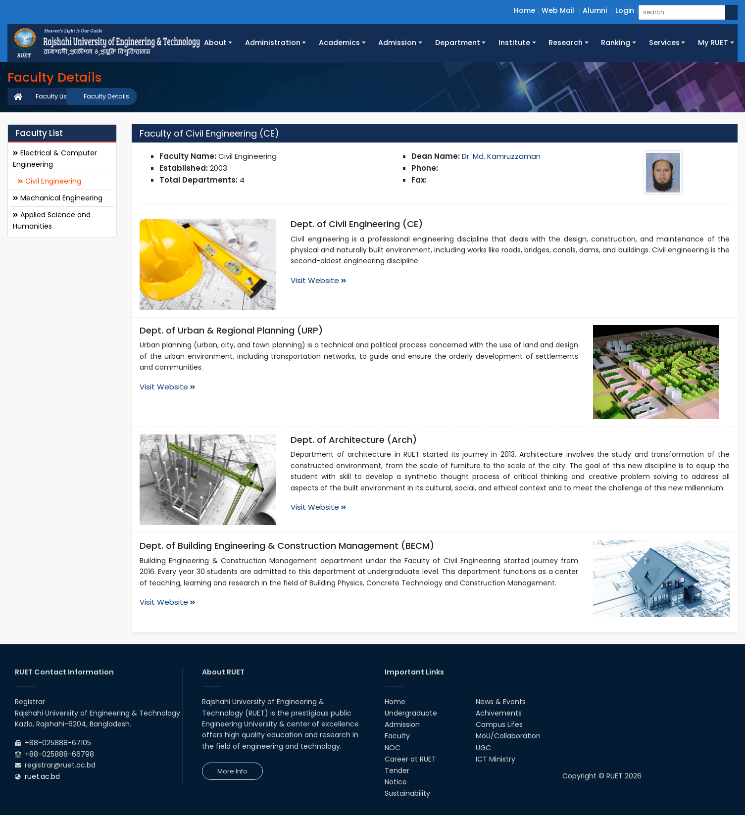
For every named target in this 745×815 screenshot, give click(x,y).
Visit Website (319, 280)
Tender (397, 770)
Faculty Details (106, 96)
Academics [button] (339, 43)
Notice (396, 782)
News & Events (501, 702)
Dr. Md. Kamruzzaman (501, 156)
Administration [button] (272, 43)
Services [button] (664, 43)
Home (524, 10)
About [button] (215, 43)
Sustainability (407, 793)
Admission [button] (397, 43)
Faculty (397, 736)
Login (624, 10)
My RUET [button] (713, 43)
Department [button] (457, 43)
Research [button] (565, 43)
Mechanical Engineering (57, 198)
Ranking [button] (615, 43)
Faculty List (52, 96)
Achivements (499, 713)
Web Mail (558, 10)
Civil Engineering (49, 181)
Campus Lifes (499, 724)
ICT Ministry (495, 759)
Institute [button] (514, 43)
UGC (483, 748)
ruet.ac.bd (42, 776)
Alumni (595, 10)
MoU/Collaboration (508, 736)
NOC (392, 748)
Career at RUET (410, 759)
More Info (232, 771)
